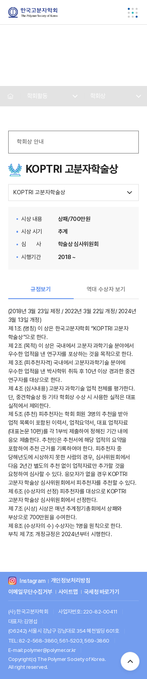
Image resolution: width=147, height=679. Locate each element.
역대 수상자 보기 (106, 289)
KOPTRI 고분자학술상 (39, 192)
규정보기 (41, 289)
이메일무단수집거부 (30, 592)
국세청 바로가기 (102, 592)
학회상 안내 (30, 141)
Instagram (32, 581)
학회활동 (37, 96)
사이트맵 (68, 592)
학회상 (97, 96)
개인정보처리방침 (71, 581)
